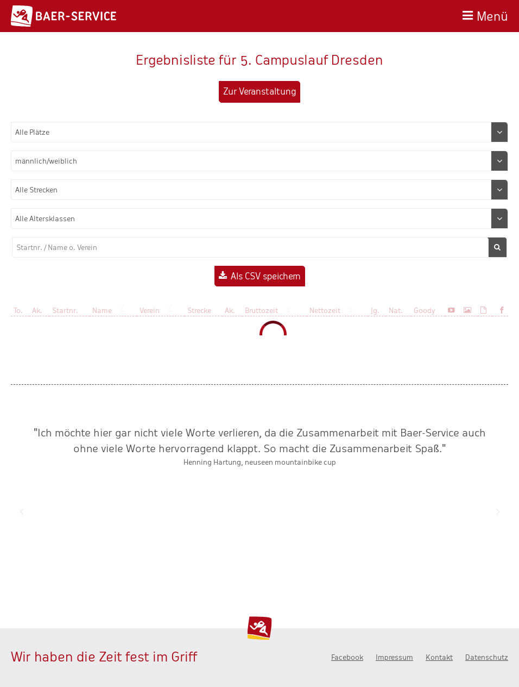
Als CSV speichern (266, 276)
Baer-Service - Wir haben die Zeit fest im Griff (63, 16)
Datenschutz (486, 657)
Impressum (394, 657)
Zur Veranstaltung (259, 91)
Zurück (21, 511)
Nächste (498, 511)
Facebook (347, 657)
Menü (492, 15)
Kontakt (439, 657)
